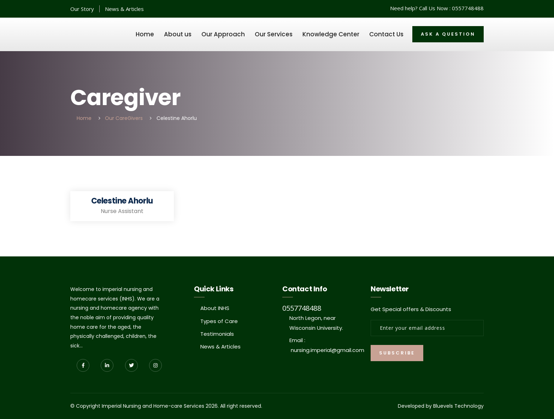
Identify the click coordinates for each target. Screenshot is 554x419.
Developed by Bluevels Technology (441, 405)
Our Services (274, 34)
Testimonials (217, 334)
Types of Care (219, 321)
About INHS (214, 308)
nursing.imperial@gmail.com (327, 350)
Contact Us (386, 34)
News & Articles (124, 8)
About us (177, 34)
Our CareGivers (124, 118)
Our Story (82, 8)
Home (145, 34)
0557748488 (468, 8)
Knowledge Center (330, 34)
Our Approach (223, 34)
